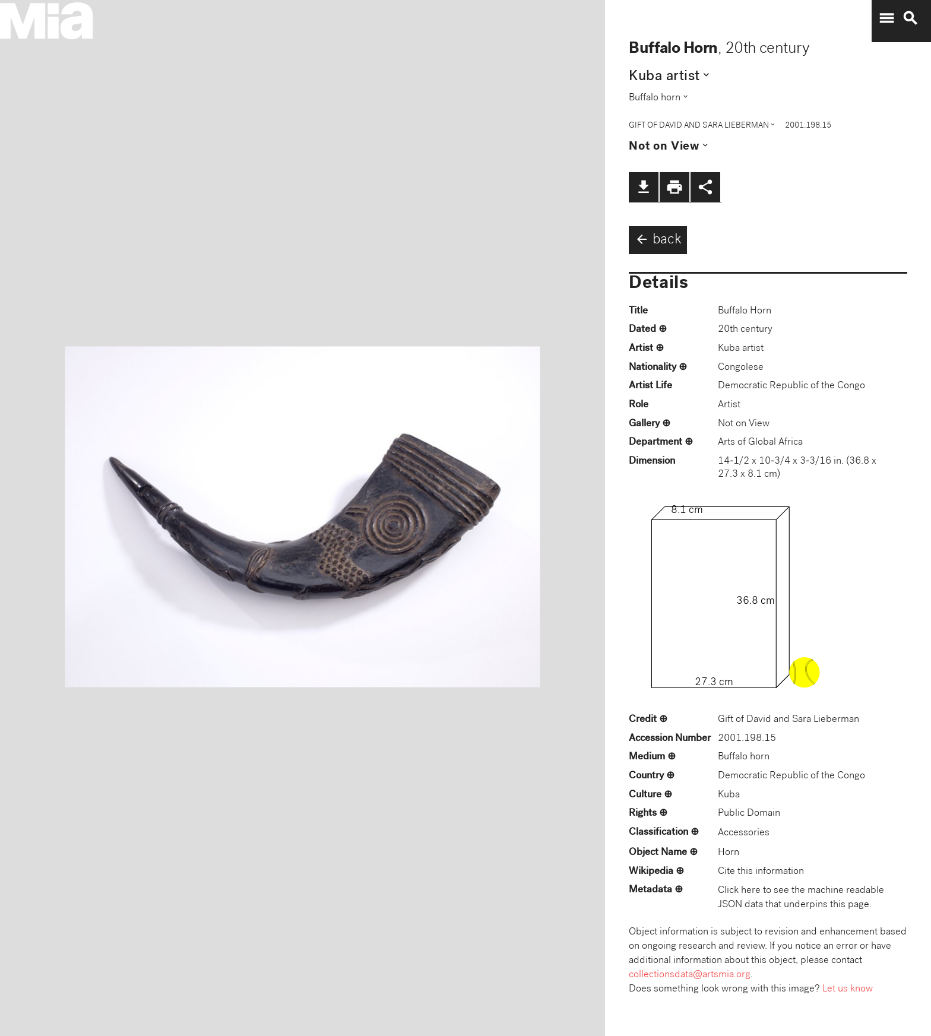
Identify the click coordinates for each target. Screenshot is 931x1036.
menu (886, 18)
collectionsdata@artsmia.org (689, 975)
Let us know (847, 989)
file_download (644, 187)
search (910, 18)
